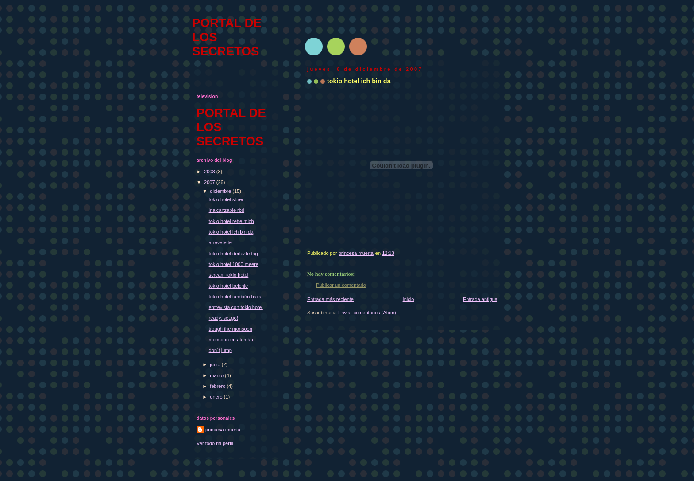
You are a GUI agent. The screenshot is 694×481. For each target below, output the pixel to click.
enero (217, 396)
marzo (217, 375)
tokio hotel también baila (235, 296)
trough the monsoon (230, 329)
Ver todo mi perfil (215, 443)
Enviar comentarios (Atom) (367, 312)
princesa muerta (222, 429)
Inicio (408, 299)
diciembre (221, 191)
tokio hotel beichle (228, 286)
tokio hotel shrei (226, 199)
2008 (210, 171)
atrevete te (220, 242)
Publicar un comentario (341, 285)
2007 (210, 182)
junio (215, 364)
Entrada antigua (480, 299)
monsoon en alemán (231, 339)
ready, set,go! (223, 318)
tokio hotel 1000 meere (233, 264)
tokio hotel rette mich (231, 221)
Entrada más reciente (330, 299)
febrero (218, 386)
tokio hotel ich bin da (231, 232)
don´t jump (220, 350)
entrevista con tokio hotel (236, 307)
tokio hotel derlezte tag (233, 253)
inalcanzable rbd (226, 210)
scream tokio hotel (229, 275)
